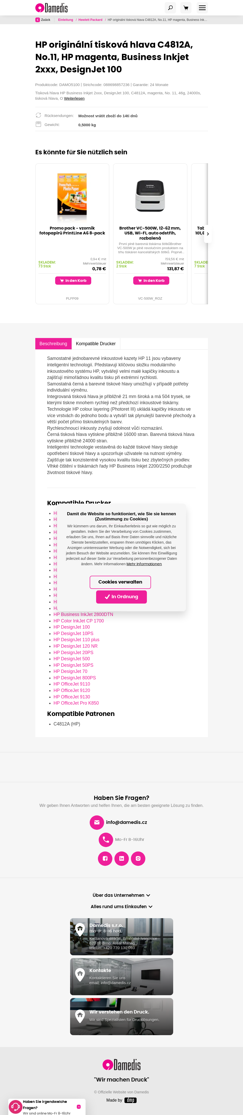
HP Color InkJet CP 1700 (79, 620)
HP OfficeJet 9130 (72, 696)
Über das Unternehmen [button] (118, 895)
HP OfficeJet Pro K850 (76, 703)
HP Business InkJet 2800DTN (83, 614)
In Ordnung (121, 596)
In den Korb (73, 280)
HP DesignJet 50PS (74, 665)
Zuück (42, 20)
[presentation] (208, 234)
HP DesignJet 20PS (74, 652)
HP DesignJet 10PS (74, 633)
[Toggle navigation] (170, 7)
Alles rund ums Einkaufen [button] (119, 907)
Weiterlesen (74, 98)
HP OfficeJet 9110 (72, 684)
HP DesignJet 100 (72, 627)
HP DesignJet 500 (72, 658)
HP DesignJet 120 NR (76, 646)
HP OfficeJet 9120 (72, 690)
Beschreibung (53, 343)
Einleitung (66, 20)
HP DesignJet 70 (70, 671)
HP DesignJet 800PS (75, 677)
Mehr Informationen (144, 564)
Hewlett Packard (91, 20)
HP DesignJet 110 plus (76, 639)
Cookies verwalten (120, 582)
